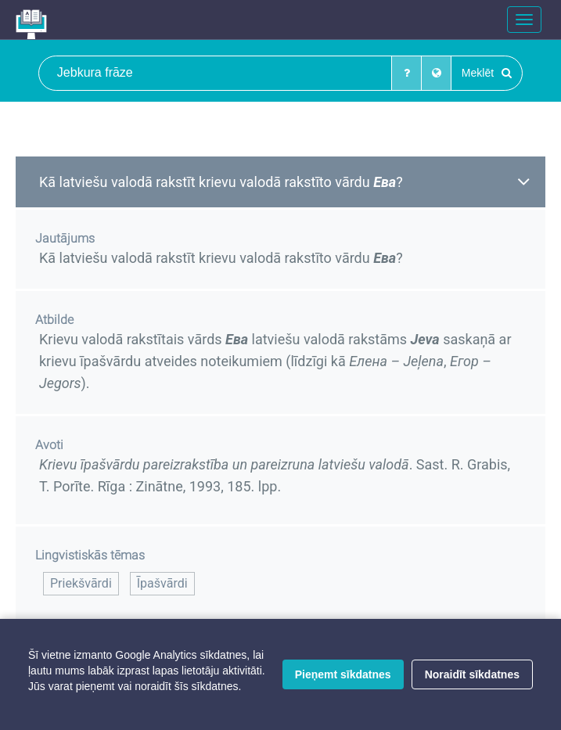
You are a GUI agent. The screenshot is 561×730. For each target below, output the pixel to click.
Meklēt (487, 73)
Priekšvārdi (81, 583)
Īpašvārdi (162, 583)
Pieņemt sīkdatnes (343, 674)
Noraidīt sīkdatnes (472, 674)
